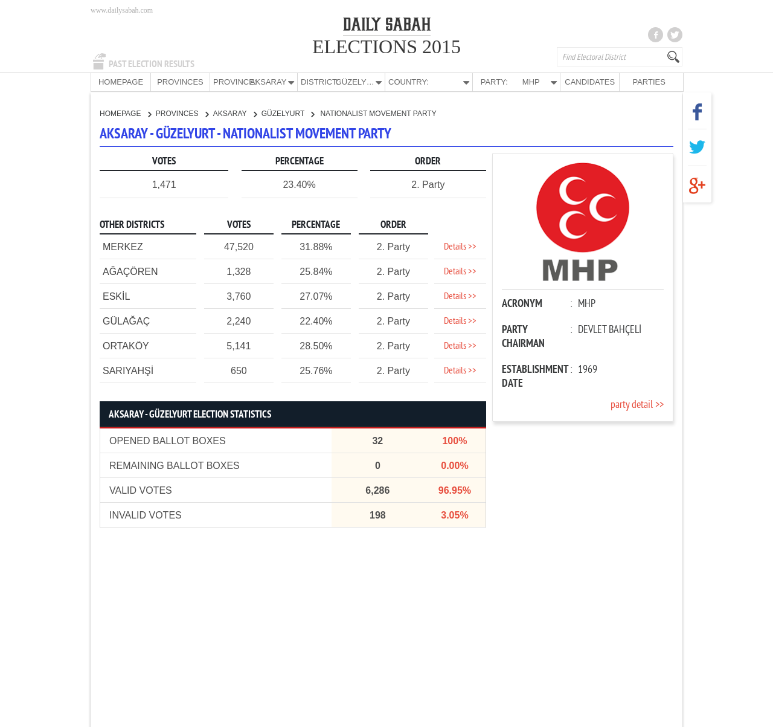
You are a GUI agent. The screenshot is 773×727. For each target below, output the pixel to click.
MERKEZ (123, 246)
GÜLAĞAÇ (126, 320)
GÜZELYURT (288, 113)
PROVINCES (180, 81)
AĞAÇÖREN (130, 271)
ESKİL (116, 296)
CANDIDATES (590, 81)
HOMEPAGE (120, 81)
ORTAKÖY (126, 345)
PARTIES (648, 81)
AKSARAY (235, 113)
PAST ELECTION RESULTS (151, 64)
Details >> (460, 247)
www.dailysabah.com (122, 10)
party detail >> (637, 405)
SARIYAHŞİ (128, 370)
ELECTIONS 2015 (386, 46)
